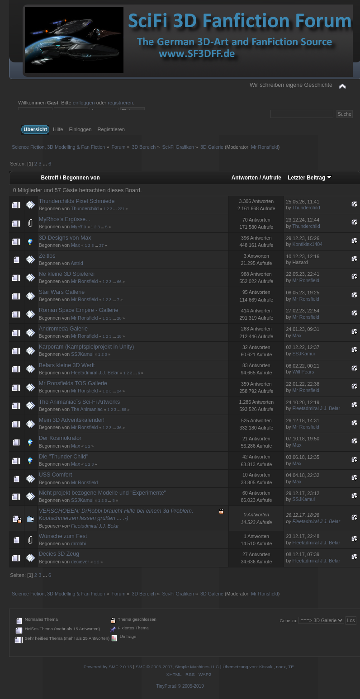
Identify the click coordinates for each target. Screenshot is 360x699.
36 (119, 427)
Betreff (49, 178)
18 (119, 336)
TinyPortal (166, 686)
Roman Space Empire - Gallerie (78, 310)
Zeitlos (47, 256)
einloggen (84, 102)
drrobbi (78, 543)
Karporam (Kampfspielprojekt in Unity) (86, 347)
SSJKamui (82, 354)
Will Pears (303, 371)
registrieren (120, 102)
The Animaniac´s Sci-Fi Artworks (79, 402)
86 (124, 409)
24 (119, 391)
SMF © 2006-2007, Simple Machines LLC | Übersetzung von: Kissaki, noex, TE (215, 666)
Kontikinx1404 (308, 244)
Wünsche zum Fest (63, 536)
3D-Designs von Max (65, 238)
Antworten (245, 178)
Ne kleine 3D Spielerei (67, 274)
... (45, 163)
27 (101, 245)
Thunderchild (85, 208)
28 (119, 318)
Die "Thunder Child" (63, 456)
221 (121, 209)
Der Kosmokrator (60, 438)
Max (75, 245)
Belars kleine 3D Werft (67, 365)
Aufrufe (271, 178)
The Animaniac (87, 409)
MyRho (78, 226)
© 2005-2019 (191, 686)
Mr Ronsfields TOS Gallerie (73, 383)
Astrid (77, 263)
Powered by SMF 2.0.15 (108, 666)
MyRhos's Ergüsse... (64, 219)
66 (119, 281)
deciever (80, 561)
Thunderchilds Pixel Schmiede (77, 201)
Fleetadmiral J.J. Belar (94, 372)
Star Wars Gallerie (62, 292)
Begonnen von (81, 178)
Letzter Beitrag (310, 178)
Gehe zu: (289, 620)
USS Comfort (55, 475)
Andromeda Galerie (63, 329)
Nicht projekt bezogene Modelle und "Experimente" (102, 493)
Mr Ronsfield (264, 147)
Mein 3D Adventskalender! (72, 420)
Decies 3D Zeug (59, 554)
